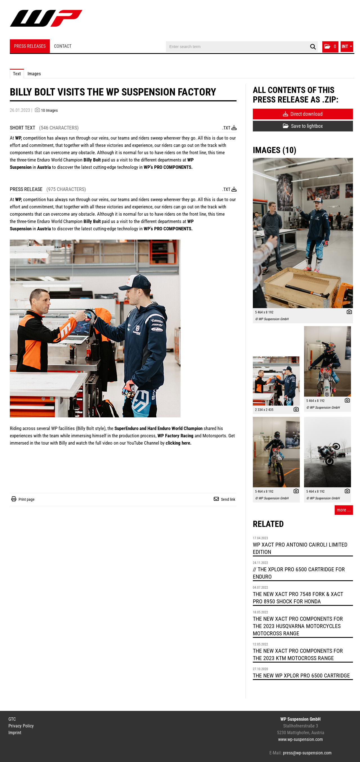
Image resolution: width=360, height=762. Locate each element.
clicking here (178, 443)
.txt (229, 128)
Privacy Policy (21, 726)
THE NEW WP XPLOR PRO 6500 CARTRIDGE (301, 675)
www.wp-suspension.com (300, 739)
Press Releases (30, 46)
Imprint (14, 732)
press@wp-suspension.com (307, 753)
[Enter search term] (242, 46)
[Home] (46, 20)
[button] (330, 47)
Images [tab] (34, 73)
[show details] (348, 313)
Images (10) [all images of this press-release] (274, 150)
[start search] (313, 47)
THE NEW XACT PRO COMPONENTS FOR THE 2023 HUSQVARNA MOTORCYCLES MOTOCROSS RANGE (298, 626)
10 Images (49, 110)
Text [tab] (17, 73)
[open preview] (303, 233)
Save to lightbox (303, 126)
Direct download (303, 114)
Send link (228, 499)
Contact (62, 46)
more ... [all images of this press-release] (344, 510)
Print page (27, 499)
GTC (12, 719)
